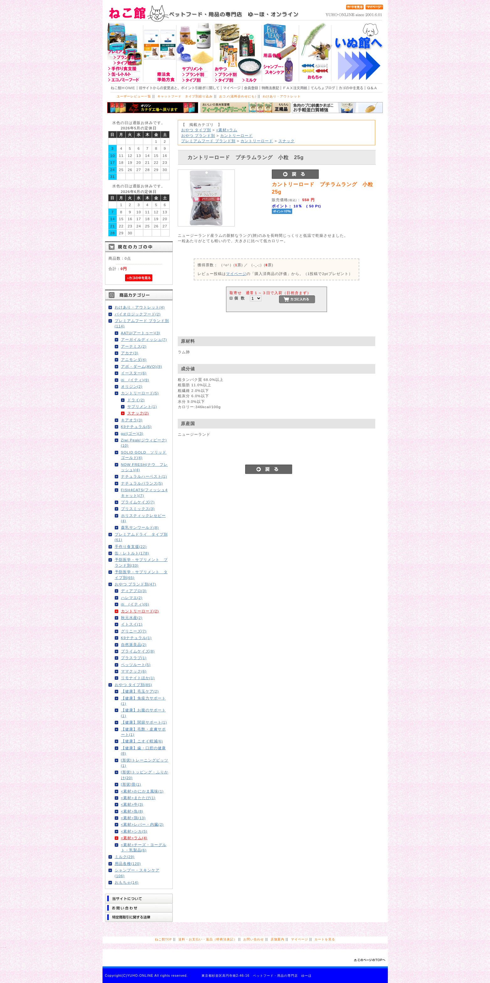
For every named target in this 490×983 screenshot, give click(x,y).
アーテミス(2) (134, 346)
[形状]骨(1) (131, 784)
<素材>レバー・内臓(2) (142, 824)
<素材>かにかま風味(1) (142, 791)
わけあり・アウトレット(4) (140, 307)
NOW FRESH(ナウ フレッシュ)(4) (144, 467)
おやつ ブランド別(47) (135, 584)
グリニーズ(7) (134, 631)
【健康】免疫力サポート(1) (143, 700)
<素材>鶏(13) (133, 818)
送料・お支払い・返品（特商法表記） (207, 939)
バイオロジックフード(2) (138, 314)
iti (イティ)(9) (135, 380)
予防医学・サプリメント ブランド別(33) (141, 562)
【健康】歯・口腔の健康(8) (143, 750)
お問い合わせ (253, 939)
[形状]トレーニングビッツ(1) (144, 762)
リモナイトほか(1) (138, 678)
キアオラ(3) (132, 420)
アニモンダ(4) (134, 359)
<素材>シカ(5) (134, 831)
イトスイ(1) (132, 624)
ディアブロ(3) (134, 591)
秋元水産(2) (132, 618)
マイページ (236, 274)
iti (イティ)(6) (135, 604)
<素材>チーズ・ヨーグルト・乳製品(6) (144, 847)
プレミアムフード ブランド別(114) (142, 323)
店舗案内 (277, 939)
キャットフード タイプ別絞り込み (185, 96)
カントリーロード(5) (140, 393)
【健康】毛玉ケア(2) (140, 691)
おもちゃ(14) (127, 882)
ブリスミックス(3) (138, 509)
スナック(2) (138, 413)
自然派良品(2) (134, 644)
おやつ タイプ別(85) (133, 685)
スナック (286, 141)
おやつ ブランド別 (198, 135)
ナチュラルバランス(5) (142, 483)
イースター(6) (134, 373)
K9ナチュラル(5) (136, 426)
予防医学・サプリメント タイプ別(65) (141, 574)
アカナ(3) (130, 353)
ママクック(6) (134, 671)
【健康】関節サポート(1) (144, 722)
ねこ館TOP (163, 939)
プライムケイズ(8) (138, 651)
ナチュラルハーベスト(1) (144, 476)
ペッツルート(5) (136, 665)
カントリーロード (236, 135)
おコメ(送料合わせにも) (237, 96)
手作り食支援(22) (131, 546)
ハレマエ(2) (132, 598)
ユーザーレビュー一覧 (134, 96)
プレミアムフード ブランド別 (208, 141)
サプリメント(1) (142, 406)
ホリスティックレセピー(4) (143, 518)
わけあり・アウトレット (282, 96)
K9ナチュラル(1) (136, 638)
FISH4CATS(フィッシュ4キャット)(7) (144, 492)
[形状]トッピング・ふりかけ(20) (144, 774)
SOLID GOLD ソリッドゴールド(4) (144, 455)
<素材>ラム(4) (134, 838)
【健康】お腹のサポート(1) (143, 712)
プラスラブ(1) (134, 658)
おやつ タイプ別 (196, 130)
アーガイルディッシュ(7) (144, 339)
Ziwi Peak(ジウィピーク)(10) (144, 442)
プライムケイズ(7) (138, 502)
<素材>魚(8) (132, 811)
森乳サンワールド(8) (140, 527)
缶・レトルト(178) (132, 553)
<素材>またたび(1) (138, 798)
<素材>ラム (226, 130)
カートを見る (324, 939)
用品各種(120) (128, 863)
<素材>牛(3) (132, 804)
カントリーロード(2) (140, 611)
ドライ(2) (136, 400)
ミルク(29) (125, 857)
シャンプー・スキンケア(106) (137, 872)
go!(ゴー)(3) (132, 433)
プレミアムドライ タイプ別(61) (141, 537)
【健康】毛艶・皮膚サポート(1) (143, 731)
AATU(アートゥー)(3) (141, 333)
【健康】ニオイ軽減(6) (142, 741)
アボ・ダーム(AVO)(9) (141, 366)
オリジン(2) (132, 386)
